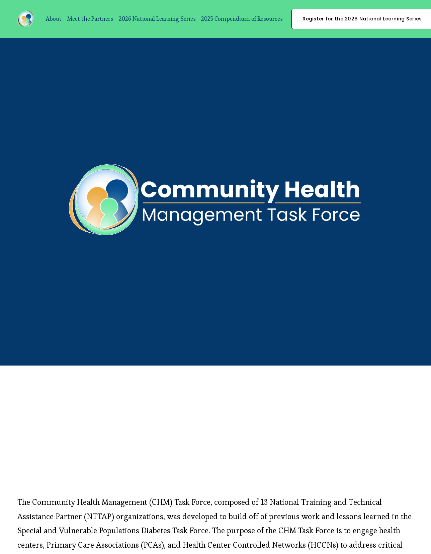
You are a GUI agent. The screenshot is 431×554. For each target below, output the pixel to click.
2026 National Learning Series (157, 18)
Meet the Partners (90, 18)
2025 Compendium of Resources (242, 18)
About (54, 18)
